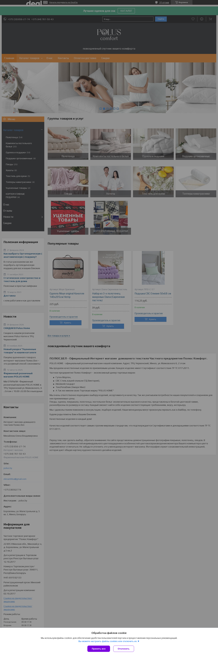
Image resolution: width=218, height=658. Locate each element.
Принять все (99, 648)
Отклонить (124, 648)
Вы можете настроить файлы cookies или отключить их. (107, 641)
